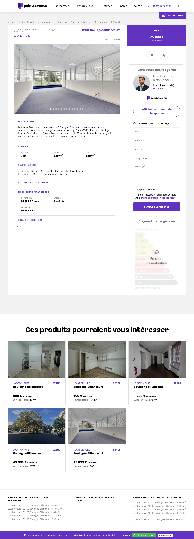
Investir (137, 6)
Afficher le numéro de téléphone (157, 111)
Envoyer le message (156, 206)
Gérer (123, 6)
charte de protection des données (157, 197)
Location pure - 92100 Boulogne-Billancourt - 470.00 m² (35, 508)
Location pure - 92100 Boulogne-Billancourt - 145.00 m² (35, 512)
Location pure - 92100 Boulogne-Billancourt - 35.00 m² (159, 509)
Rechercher (62, 6)
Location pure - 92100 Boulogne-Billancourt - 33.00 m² (34, 519)
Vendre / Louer (85, 6)
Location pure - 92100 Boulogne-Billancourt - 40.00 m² (159, 502)
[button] (22, 79)
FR (180, 6)
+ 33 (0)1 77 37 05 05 (161, 6)
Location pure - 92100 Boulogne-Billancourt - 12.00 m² (34, 515)
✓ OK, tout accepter (144, 535)
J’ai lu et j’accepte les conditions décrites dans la (154, 196)
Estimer (107, 6)
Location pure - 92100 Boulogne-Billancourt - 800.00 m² (35, 505)
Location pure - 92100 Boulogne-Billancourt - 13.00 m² (159, 506)
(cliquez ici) (45, 183)
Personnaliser (165, 535)
